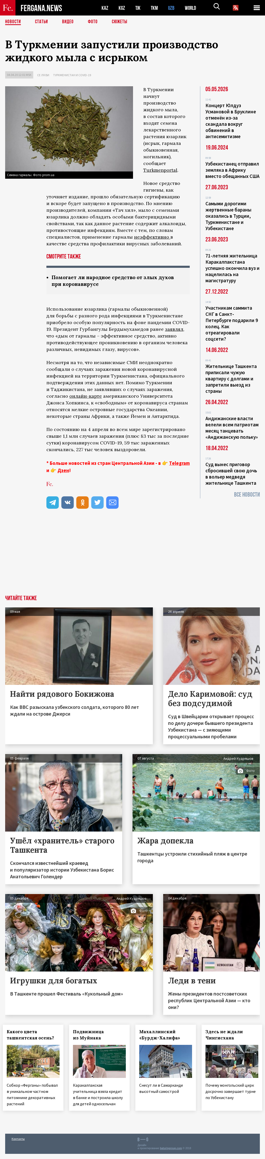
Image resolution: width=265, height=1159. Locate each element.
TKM (155, 8)
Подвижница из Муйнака (90, 1035)
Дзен (63, 471)
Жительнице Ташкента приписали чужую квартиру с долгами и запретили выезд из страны (231, 378)
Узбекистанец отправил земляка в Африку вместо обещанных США (232, 170)
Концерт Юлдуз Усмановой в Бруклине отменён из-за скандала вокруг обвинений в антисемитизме (230, 120)
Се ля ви (43, 75)
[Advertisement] (132, 557)
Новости (13, 22)
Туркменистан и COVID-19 (72, 75)
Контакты (18, 1144)
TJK (138, 8)
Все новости (247, 494)
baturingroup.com (171, 1153)
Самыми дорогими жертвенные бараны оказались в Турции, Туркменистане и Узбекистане (228, 215)
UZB (172, 8)
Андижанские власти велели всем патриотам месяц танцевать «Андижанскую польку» (232, 427)
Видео (70, 22)
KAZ (105, 8)
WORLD (192, 8)
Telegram (179, 463)
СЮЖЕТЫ (122, 22)
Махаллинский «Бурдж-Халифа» (162, 1035)
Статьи (42, 22)
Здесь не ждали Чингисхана (226, 1035)
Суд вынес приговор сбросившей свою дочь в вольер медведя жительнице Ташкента (231, 473)
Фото (95, 22)
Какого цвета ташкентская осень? (32, 1035)
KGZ (122, 8)
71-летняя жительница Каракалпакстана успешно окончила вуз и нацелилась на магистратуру (232, 268)
